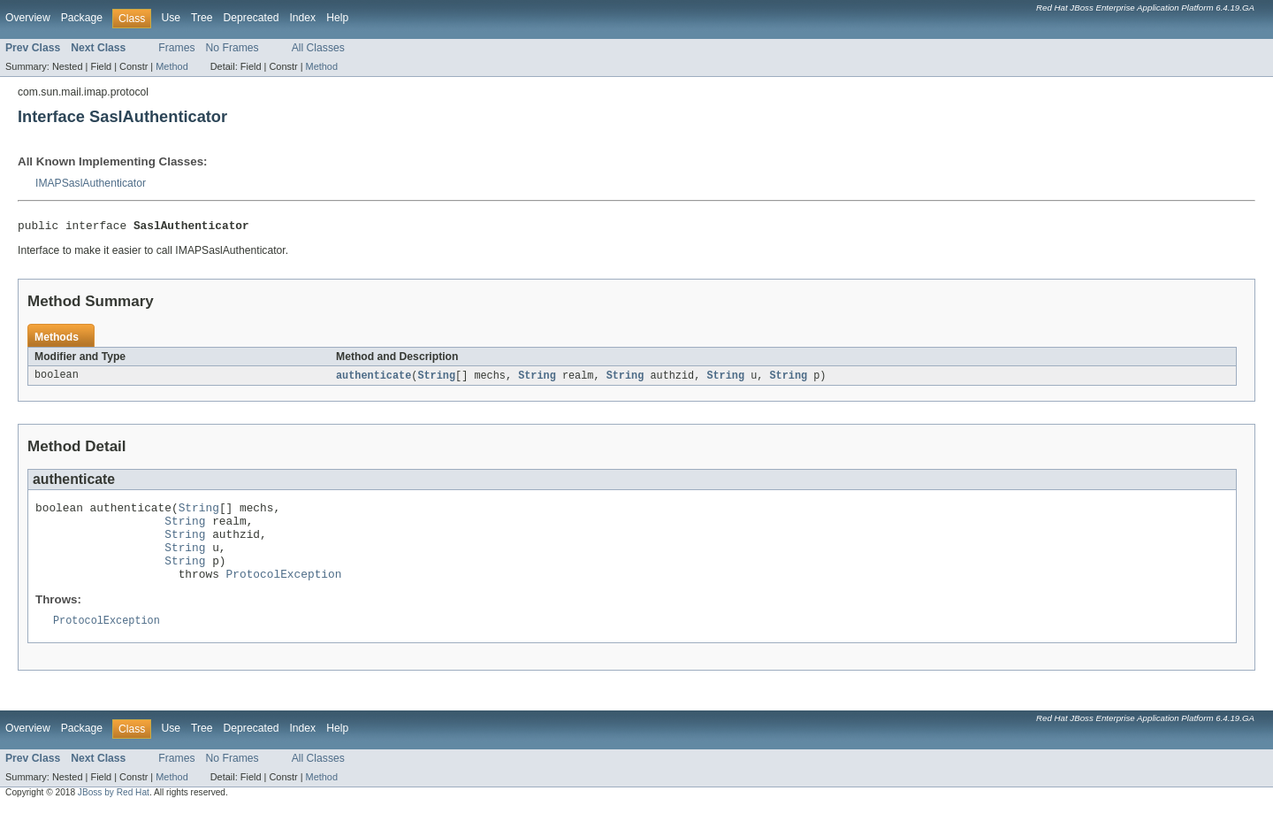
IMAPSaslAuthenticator (90, 183)
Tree (202, 18)
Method (171, 66)
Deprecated (251, 18)
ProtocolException (284, 593)
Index (302, 18)
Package (82, 18)
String (436, 379)
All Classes (318, 48)
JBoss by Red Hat (113, 813)
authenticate (373, 379)
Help (337, 18)
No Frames (232, 48)
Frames (176, 48)
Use (170, 18)
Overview (27, 18)
